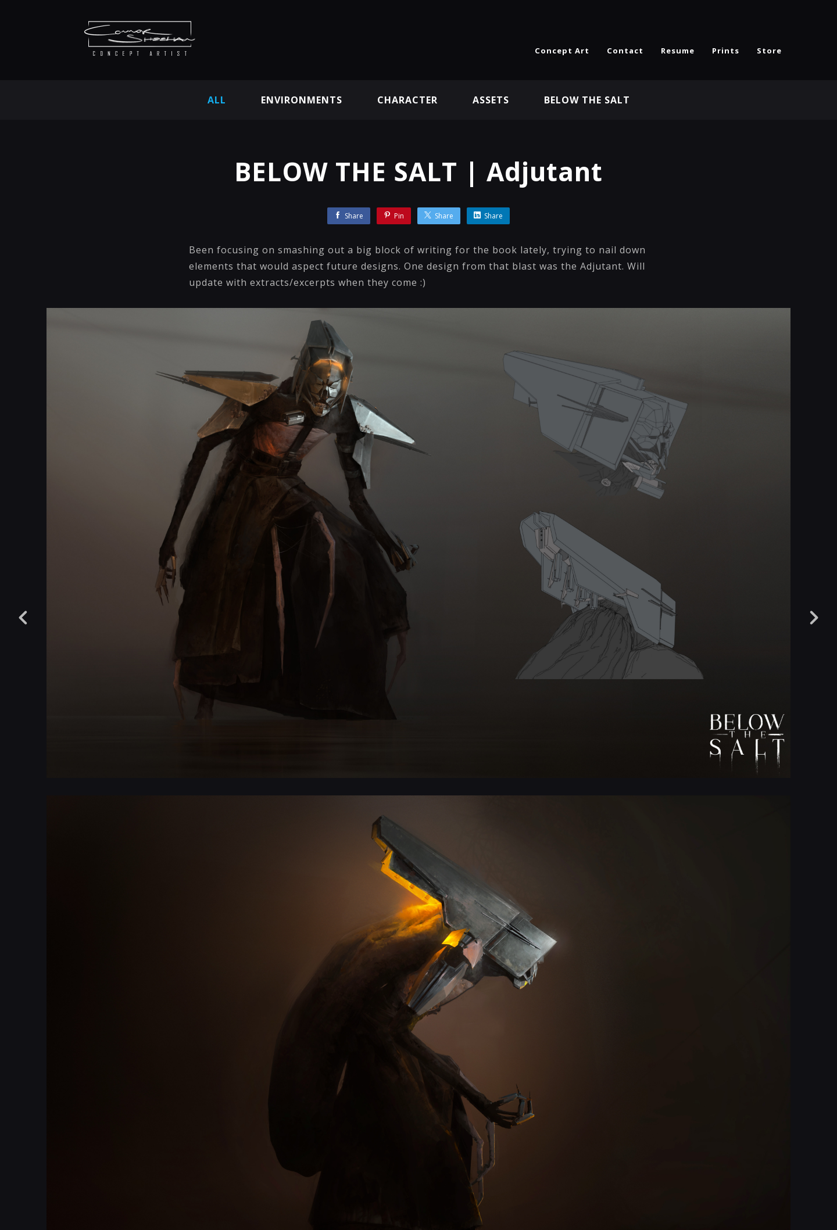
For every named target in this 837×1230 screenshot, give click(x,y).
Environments (301, 100)
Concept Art (562, 50)
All (217, 100)
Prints (725, 50)
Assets (491, 100)
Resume (678, 50)
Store (769, 50)
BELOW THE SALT (587, 100)
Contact (625, 50)
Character (407, 100)
